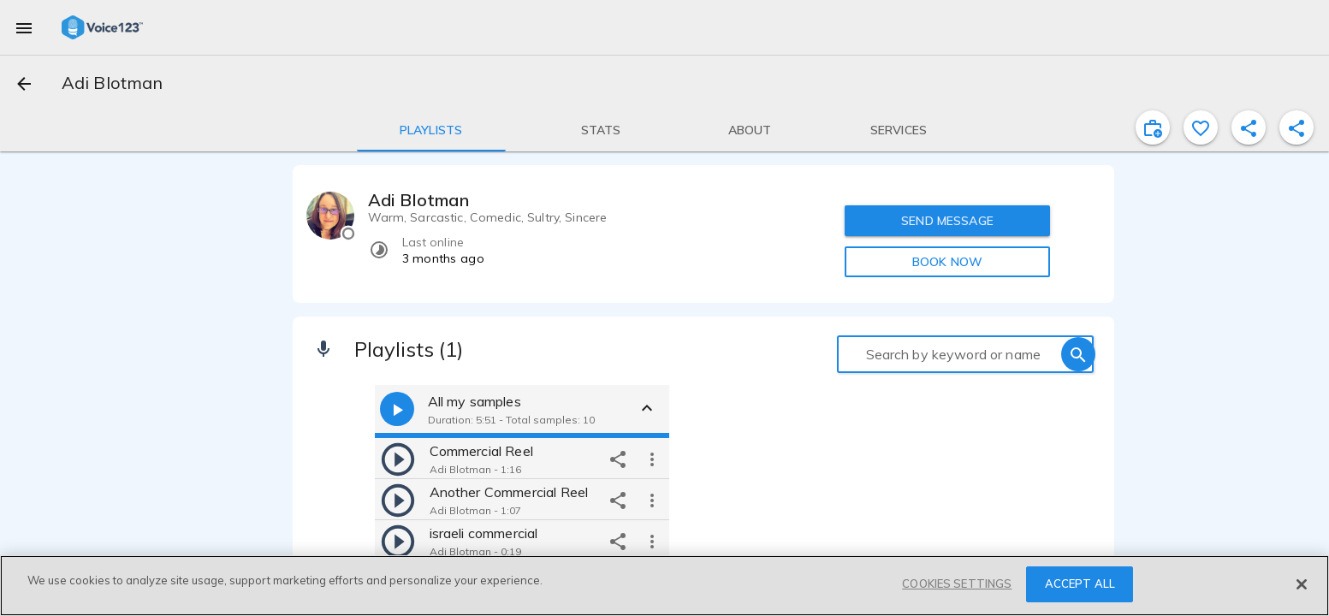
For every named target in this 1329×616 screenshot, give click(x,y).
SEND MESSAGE (947, 220)
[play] (398, 458)
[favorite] (1201, 127)
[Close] (1301, 584)
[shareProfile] (1248, 127)
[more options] (652, 458)
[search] (1078, 354)
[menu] (24, 27)
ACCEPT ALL (1080, 583)
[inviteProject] (1153, 127)
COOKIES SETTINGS (957, 583)
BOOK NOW (947, 262)
